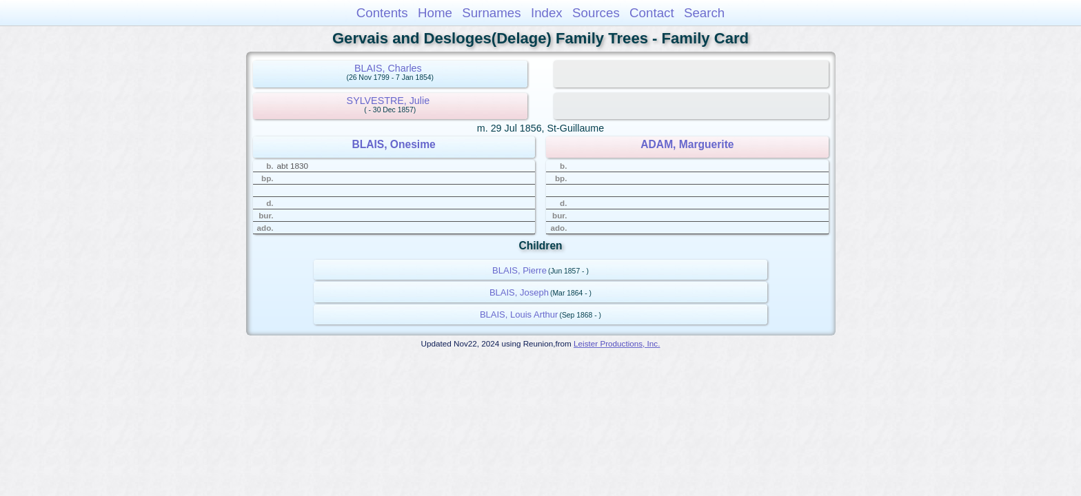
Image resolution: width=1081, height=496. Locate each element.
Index (547, 13)
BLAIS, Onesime (393, 144)
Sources (596, 13)
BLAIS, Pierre (519, 270)
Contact (651, 13)
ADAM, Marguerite (687, 144)
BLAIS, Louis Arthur (519, 314)
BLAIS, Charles (388, 68)
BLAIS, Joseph (519, 292)
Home (435, 13)
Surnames (491, 13)
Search (704, 13)
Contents (382, 13)
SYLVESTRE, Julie (388, 100)
